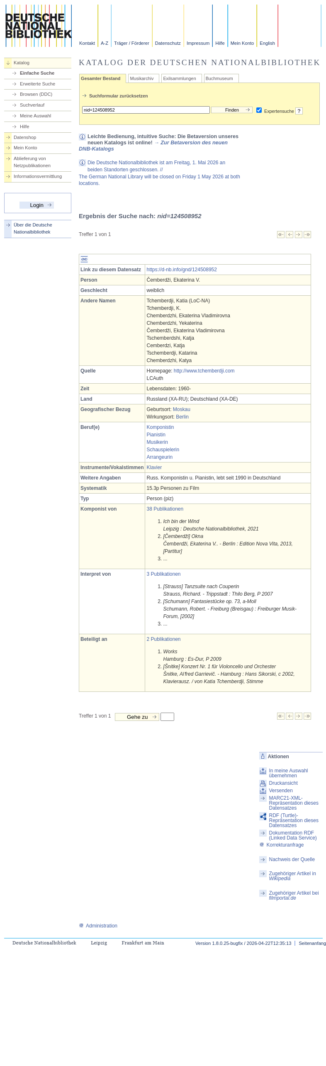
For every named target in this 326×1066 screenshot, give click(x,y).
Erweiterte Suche (37, 83)
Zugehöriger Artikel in (292, 876)
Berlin (182, 417)
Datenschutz (168, 43)
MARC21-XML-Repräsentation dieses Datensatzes (293, 803)
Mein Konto (242, 43)
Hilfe (219, 43)
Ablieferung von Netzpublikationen (32, 162)
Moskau (181, 409)
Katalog (21, 62)
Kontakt (87, 43)
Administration (98, 926)
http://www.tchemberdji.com (204, 371)
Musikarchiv (141, 78)
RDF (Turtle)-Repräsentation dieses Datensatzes (293, 820)
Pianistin (155, 435)
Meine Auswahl (35, 115)
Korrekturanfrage (281, 845)
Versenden (280, 790)
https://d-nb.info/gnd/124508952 (181, 270)
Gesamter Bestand (100, 78)
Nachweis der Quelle (292, 859)
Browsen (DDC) (36, 94)
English (267, 43)
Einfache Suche (37, 73)
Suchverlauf (32, 104)
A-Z (104, 43)
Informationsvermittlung (38, 176)
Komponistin (160, 427)
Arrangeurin (159, 457)
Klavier (154, 467)
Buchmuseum (219, 78)
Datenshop (25, 137)
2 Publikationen (163, 639)
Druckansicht (283, 783)
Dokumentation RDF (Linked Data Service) (292, 835)
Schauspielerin (162, 450)
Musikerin (157, 442)
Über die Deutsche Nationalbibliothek (33, 228)
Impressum (198, 43)
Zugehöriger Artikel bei (294, 895)
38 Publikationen (164, 509)
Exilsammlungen (179, 78)
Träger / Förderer (131, 43)
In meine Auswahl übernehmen (288, 773)
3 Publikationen (163, 574)
